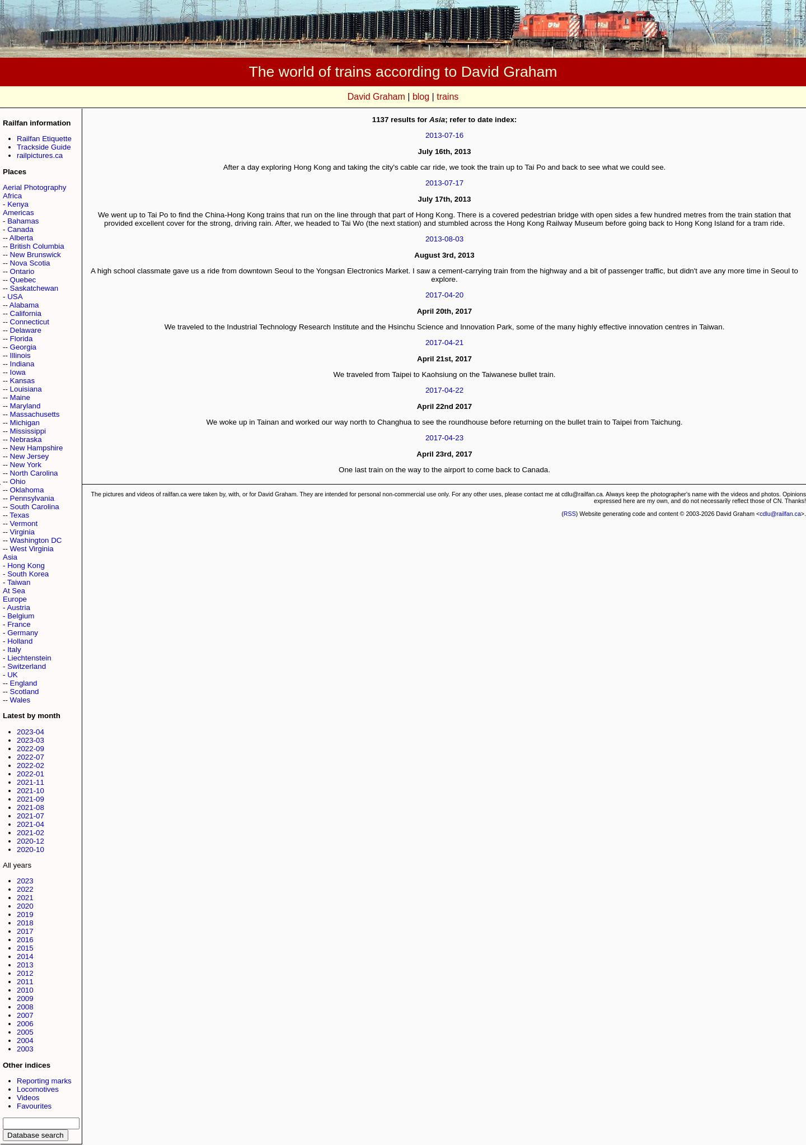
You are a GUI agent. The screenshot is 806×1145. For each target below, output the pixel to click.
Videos (28, 1097)
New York (25, 464)
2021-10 (30, 790)
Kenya (18, 204)
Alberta (21, 238)
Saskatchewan (34, 288)
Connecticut (29, 322)
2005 (25, 1032)
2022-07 (30, 757)
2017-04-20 (444, 295)
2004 (25, 1040)
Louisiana (26, 389)
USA (14, 296)
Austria (18, 607)
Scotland (24, 691)
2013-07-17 (444, 183)
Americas (18, 212)
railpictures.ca (40, 155)
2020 (25, 906)
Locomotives (38, 1089)
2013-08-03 (444, 239)
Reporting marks (44, 1081)
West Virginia (32, 548)
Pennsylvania (32, 498)
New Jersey (29, 456)
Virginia (22, 532)
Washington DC (36, 540)
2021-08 (30, 807)
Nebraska (26, 439)
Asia (10, 557)
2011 (25, 982)
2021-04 (30, 824)
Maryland (25, 406)
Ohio (18, 481)
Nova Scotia (30, 263)
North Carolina (34, 473)
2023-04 (30, 732)
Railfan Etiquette (44, 138)
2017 (25, 931)
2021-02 (30, 833)
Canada (20, 229)
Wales (20, 700)
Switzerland (26, 666)
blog (421, 96)
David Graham (376, 96)
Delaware (25, 330)
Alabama (24, 305)
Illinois (20, 355)
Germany (22, 633)
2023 (25, 881)
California (25, 313)
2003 (25, 1049)
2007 (25, 1015)
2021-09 (30, 799)
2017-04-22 (444, 390)
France (18, 624)
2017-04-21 (444, 342)
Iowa (18, 372)
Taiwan (19, 582)
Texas (19, 515)
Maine (20, 397)
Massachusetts (35, 414)
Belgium (20, 616)
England (24, 683)
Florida (21, 338)
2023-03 (30, 740)
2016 (25, 939)
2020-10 (30, 849)
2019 (25, 914)
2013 (25, 965)
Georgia (23, 347)
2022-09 (30, 748)
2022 (25, 889)
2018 (25, 923)
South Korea (28, 574)
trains (447, 96)
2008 (25, 1007)
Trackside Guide (44, 147)
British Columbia (37, 246)
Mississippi (28, 431)
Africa (12, 196)
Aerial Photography (34, 187)
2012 (25, 973)
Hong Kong (26, 565)
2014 (25, 956)
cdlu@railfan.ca (780, 513)
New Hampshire (36, 448)
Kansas (22, 380)
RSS (570, 513)
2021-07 (30, 816)
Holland (19, 641)
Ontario (22, 271)
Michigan (25, 422)
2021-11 (30, 782)
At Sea (14, 591)
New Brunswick (35, 254)
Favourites (34, 1106)
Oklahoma (27, 490)
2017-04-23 (444, 438)
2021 (25, 897)
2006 (25, 1024)
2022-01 (30, 774)
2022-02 (30, 765)
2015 (25, 948)
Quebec (23, 280)
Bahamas (23, 221)
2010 (25, 990)
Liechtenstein (29, 658)
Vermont (24, 523)
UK (12, 675)
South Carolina (34, 506)
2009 (25, 998)
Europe (15, 599)
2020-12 (30, 841)
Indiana (22, 364)
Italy (14, 649)
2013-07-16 (444, 135)
